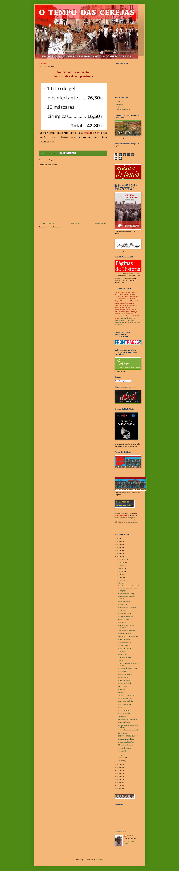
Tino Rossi (125, 322)
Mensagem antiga (100, 223)
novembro (122, 562)
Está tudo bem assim (124, 633)
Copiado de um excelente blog (127, 719)
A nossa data (122, 610)
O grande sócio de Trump (126, 594)
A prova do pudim (123, 710)
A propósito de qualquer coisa (127, 668)
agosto (121, 571)
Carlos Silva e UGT (124, 619)
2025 (118, 541)
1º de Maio (121, 651)
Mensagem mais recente (47, 223)
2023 (118, 548)
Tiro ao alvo (122, 716)
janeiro (121, 761)
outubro (121, 565)
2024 (118, 544)
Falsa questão (122, 604)
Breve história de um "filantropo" (128, 586)
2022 (118, 550)
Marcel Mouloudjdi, (126, 318)
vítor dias (130, 836)
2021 (118, 554)
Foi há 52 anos (122, 733)
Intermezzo (121, 692)
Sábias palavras (123, 689)
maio (120, 580)
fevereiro (122, 758)
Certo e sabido (122, 751)
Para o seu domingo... (125, 639)
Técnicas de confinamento (126, 695)
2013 (118, 782)
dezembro (122, 559)
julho (120, 574)
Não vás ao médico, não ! (126, 616)
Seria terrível (122, 622)
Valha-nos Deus (123, 660)
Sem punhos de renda (123, 109)
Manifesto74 (120, 104)
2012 (118, 785)
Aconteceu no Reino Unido (126, 742)
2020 (118, 557)
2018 (118, 767)
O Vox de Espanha (124, 713)
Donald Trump (122, 654)
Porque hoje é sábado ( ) (125, 613)
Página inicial (75, 223)
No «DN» (121, 707)
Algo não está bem (124, 671)
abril (120, 583)
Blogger (100, 859)
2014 (118, 779)
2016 (118, 773)
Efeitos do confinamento (125, 745)
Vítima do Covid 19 (124, 657)
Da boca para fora (123, 677)
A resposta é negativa (124, 642)
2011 (118, 788)
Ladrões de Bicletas (122, 101)
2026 (118, 539)
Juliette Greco (125, 320)
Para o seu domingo (124, 601)
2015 (118, 776)
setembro (122, 568)
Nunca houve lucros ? (125, 704)
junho (120, 577)
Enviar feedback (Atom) (54, 227)
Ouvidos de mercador (124, 748)
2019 (118, 764)
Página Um (119, 107)
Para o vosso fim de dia (125, 701)
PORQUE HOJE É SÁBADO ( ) (128, 736)
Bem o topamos (123, 686)
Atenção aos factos (124, 645)
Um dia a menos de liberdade (127, 607)
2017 (118, 770)
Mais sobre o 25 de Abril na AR (128, 636)
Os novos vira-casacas (125, 674)
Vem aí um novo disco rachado (127, 630)
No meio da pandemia (125, 698)
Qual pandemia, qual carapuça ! (128, 730)
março (121, 755)
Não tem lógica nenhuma (126, 739)
